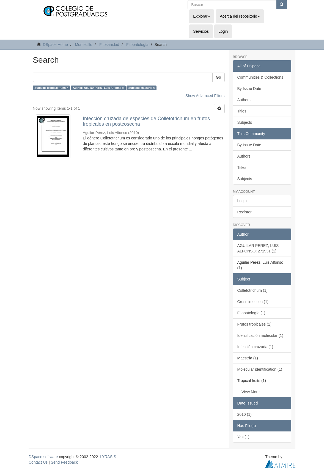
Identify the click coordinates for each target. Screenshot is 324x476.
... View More (248, 392)
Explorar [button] (201, 16)
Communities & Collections (260, 77)
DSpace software (43, 457)
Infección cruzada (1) (255, 347)
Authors (244, 100)
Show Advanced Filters (204, 95)
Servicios (201, 31)
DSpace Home (55, 44)
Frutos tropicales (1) (254, 324)
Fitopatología (137, 44)
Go (218, 77)
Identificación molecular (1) (260, 335)
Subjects (244, 122)
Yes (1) (243, 437)
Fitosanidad (109, 44)
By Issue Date (249, 88)
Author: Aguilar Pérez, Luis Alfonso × (98, 87)
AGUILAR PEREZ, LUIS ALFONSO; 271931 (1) (258, 248)
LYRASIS (108, 457)
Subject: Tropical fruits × (51, 87)
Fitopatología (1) (251, 313)
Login (242, 201)
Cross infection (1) (253, 301)
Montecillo (83, 44)
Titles (241, 111)
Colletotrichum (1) (252, 290)
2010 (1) (244, 414)
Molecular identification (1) (259, 369)
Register (244, 212)
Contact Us (38, 462)
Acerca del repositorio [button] (240, 16)
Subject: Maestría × (141, 87)
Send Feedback (64, 462)
